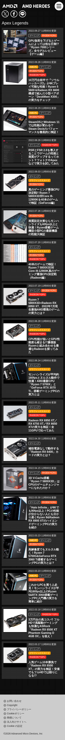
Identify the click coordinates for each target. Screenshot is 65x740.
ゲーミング (34, 35)
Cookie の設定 (14, 726)
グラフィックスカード (39, 180)
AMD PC (33, 67)
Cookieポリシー (15, 713)
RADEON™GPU (37, 75)
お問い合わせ (14, 701)
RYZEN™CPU (49, 35)
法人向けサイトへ (16, 722)
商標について (14, 717)
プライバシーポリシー (19, 709)
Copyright (12, 705)
